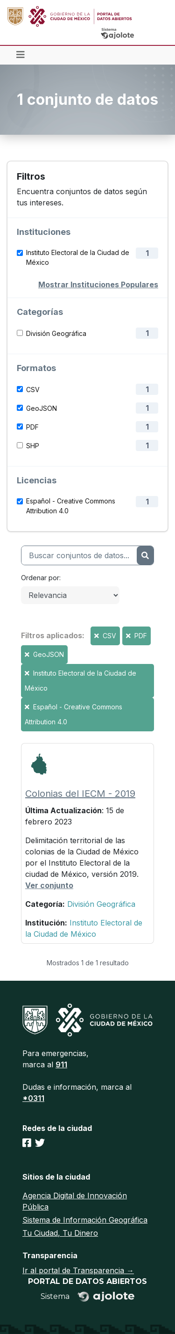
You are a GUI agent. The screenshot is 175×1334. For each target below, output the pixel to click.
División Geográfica (56, 333)
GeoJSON (41, 408)
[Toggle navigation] (20, 55)
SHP (32, 446)
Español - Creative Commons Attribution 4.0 (70, 506)
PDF (32, 427)
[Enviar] (145, 555)
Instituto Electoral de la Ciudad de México (77, 257)
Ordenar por (40, 578)
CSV (33, 390)
